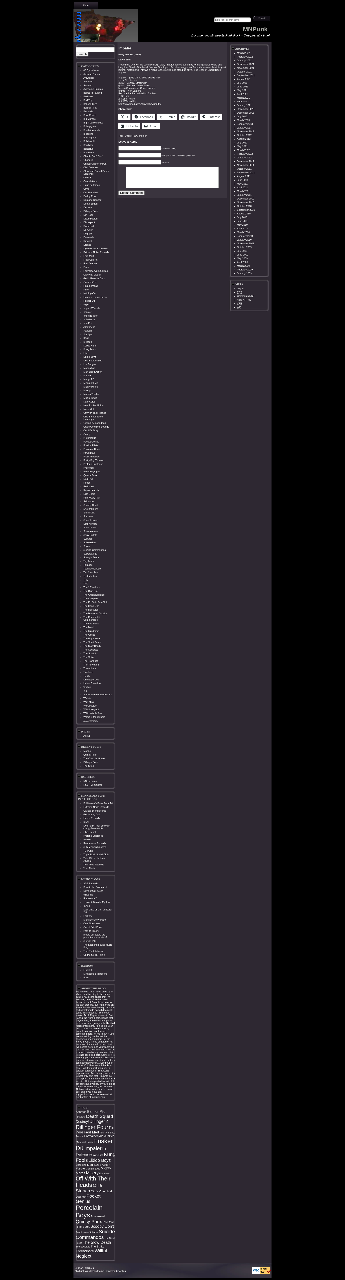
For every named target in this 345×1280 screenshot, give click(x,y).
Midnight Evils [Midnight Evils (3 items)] (93, 1168)
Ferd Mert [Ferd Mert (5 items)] (91, 1132)
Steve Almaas (90, 531)
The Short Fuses (92, 642)
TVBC (86, 675)
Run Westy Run (91, 497)
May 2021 (242, 90)
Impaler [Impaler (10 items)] (93, 1148)
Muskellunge (90, 398)
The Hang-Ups (91, 606)
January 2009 (244, 273)
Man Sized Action (92, 371)
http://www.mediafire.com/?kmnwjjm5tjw (139, 104)
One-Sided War (91, 923)
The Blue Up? (90, 591)
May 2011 (242, 183)
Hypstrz (87, 304)
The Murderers (91, 631)
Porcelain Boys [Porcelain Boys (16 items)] (89, 1211)
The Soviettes (90, 649)
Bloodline (88, 133)
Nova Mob (88, 409)
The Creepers (90, 598)
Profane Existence (93, 464)
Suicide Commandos (94, 550)
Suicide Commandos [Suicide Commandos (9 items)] (95, 1234)
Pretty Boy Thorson (93, 460)
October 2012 (244, 135)
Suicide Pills (89, 941)
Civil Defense (90, 167)
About (86, 5)
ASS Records (90, 883)
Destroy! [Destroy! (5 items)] (82, 1122)
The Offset (89, 634)
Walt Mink (88, 702)
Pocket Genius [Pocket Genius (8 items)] (88, 1198)
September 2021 (246, 75)
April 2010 (242, 228)
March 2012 (243, 150)
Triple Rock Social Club (95, 854)
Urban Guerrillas (92, 683)
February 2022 (245, 56)
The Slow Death (92, 646)
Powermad (89, 452)
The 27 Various (91, 587)
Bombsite (88, 145)
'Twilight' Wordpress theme (89, 1271)
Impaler (87, 312)
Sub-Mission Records (94, 847)
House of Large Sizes (94, 297)
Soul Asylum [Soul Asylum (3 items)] (82, 1232)
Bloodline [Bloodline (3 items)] (80, 1117)
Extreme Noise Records (96, 252)
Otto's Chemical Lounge (96, 426)
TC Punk (88, 850)
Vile (85, 690)
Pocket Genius (91, 441)
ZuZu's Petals (90, 720)
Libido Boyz (89, 356)
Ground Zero (90, 282)
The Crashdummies (94, 594)
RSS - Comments (92, 784)
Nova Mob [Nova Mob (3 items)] (104, 1173)
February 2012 (245, 153)
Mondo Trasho (91, 394)
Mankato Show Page (94, 919)
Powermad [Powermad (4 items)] (98, 1216)
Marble (87, 375)
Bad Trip (87, 100)
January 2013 (244, 127)
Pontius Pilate (90, 445)
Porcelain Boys (91, 449)
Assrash (87, 85)
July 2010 (242, 217)
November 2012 (245, 131)
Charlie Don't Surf (92, 156)
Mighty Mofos (90, 386)
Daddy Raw (89, 196)
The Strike (88, 657)
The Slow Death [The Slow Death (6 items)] (97, 1242)
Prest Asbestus (91, 456)
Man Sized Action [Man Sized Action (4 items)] (98, 1164)
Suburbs (87, 538)
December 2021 (245, 64)
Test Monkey (90, 576)
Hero (86, 289)
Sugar (86, 546)
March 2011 (243, 191)
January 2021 (244, 105)
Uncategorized (91, 679)
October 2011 (244, 168)
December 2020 (245, 109)
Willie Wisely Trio (92, 713)
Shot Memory (90, 509)
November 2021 (245, 68)
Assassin (88, 81)
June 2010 (242, 221)
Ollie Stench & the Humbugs (93, 418)
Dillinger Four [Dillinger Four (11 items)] (92, 1127)
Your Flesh (89, 868)
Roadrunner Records (94, 843)
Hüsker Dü (89, 300)
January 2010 (244, 239)
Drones (87, 244)
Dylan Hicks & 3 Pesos (95, 248)
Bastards (88, 111)
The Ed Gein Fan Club (95, 602)
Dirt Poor (88, 215)
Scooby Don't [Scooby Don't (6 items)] (102, 1226)
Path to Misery (91, 931)
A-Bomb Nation (91, 74)
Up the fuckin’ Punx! (94, 955)
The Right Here (91, 638)
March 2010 (243, 232)
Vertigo (87, 687)
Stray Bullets (90, 535)
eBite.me (88, 894)
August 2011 (244, 176)
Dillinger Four (90, 211)
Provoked (88, 467)
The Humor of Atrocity (95, 613)
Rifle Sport (89, 494)
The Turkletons (91, 664)
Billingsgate (89, 126)
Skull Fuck (89, 512)
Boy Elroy (88, 152)
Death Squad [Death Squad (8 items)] (99, 1116)
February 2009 (245, 269)
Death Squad (90, 203)
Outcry (86, 434)
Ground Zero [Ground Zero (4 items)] (84, 1142)
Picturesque (89, 438)
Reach (86, 482)
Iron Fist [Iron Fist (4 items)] (97, 1155)
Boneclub (88, 148)
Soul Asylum (90, 523)
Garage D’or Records (94, 810)
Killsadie (87, 342)
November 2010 (245, 202)
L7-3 (85, 353)
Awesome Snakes (93, 89)
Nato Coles (89, 401)
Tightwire (88, 672)
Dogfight (87, 233)
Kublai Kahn (89, 345)
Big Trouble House (93, 122)
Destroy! (87, 207)
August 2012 (244, 139)
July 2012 (242, 142)
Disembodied (90, 218)
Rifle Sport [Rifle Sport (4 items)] (83, 1226)
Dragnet (87, 241)
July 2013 (242, 116)
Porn (85, 977)
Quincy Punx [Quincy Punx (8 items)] (89, 1221)
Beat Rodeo (89, 115)
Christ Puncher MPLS (95, 163)
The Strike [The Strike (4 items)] (97, 1246)
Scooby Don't (90, 505)
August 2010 (244, 213)
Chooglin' (88, 160)
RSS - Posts (90, 781)
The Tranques (90, 661)
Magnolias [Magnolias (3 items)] (81, 1165)
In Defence (89, 319)
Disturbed (88, 226)
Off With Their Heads (94, 413)
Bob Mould (89, 141)
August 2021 (244, 79)
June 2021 (242, 86)
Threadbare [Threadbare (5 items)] (85, 1251)
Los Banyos (89, 364)
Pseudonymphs (91, 471)
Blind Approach (91, 130)
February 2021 (245, 101)
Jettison (87, 330)
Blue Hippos (89, 137)
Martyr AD (88, 379)
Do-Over (88, 229)
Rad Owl (88, 479)
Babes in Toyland (92, 92)
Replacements (91, 490)
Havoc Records (91, 818)
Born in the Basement (95, 887)
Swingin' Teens (91, 557)
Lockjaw (87, 916)
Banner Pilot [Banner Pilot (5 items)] (96, 1111)
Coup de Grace (91, 185)
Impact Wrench (91, 308)
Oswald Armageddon (94, 423)
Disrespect (89, 222)
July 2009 (242, 251)
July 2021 (242, 83)
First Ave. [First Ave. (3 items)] (104, 1132)
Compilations (90, 181)
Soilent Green (90, 520)
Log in (240, 288)
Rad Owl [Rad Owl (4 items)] (108, 1222)
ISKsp (86, 906)
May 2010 (242, 224)
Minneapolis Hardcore (95, 973)
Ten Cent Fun (90, 572)
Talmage (88, 565)
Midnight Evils (90, 383)
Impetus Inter (90, 315)
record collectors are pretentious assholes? (95, 936)
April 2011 (242, 187)
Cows (86, 188)
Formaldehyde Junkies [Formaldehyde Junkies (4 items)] (99, 1136)
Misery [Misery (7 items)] (92, 1172)
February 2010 (245, 236)
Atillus (122, 1271)
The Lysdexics (91, 623)
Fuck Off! (88, 970)
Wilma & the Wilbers (94, 717)
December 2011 (245, 161)
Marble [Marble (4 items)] (80, 1168)
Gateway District (92, 274)
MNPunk (255, 29)
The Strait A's (90, 653)
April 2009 (242, 262)
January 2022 (244, 60)
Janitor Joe (89, 327)
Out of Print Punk (92, 927)
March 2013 (243, 120)
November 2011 (245, 165)
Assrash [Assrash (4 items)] (81, 1111)
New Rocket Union (93, 405)
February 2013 (245, 124)
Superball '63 (90, 553)
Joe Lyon (88, 334)
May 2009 (242, 258)
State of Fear (90, 527)
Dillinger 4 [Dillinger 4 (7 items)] (99, 1121)
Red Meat (88, 486)
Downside (88, 237)
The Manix (89, 627)
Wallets (87, 698)
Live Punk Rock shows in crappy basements (96, 827)
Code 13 (88, 177)
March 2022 (243, 53)
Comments (245, 296)
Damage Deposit (92, 200)
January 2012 (244, 157)
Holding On (89, 293)
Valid (244, 299)
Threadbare (89, 668)
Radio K (87, 839)
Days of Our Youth (93, 891)
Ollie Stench (89, 832)
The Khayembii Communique (91, 618)
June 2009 (242, 254)
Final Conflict (90, 259)
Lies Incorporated (92, 360)
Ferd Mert (88, 256)
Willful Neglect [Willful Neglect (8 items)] (91, 1253)
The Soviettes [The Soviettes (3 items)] (83, 1246)
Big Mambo (89, 119)
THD (85, 583)
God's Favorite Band (94, 278)
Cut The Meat (90, 192)
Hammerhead (90, 286)
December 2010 (245, 198)
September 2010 (246, 209)
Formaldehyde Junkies (95, 271)
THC (85, 579)
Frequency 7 (90, 898)
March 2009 (243, 266)
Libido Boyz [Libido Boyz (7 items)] (99, 1160)
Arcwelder (88, 77)
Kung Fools (89, 349)
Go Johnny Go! (91, 814)
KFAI (86, 338)
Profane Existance (93, 835)
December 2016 (245, 112)
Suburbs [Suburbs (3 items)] (93, 1232)
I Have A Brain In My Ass (96, 902)
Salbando (88, 501)
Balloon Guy (90, 104)
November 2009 (245, 243)
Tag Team (88, 561)
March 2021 (243, 97)
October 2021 (244, 71)
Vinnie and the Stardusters (97, 694)
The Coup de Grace (94, 758)
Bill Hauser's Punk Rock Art (98, 803)
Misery (86, 390)
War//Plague (90, 705)
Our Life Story (90, 430)
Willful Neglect (91, 709)
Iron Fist (87, 323)
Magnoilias (89, 368)
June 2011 (242, 180)
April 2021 (242, 94)
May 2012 (242, 146)
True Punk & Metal (93, 951)
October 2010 (244, 206)
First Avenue (90, 263)
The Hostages (90, 609)
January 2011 (244, 195)
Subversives (90, 542)
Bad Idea (88, 96)
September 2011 (246, 172)
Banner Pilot (90, 107)
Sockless (88, 516)
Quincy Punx (90, 475)
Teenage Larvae (92, 568)
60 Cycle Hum (91, 70)
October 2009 (244, 247)
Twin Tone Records (93, 864)
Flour (86, 267)
